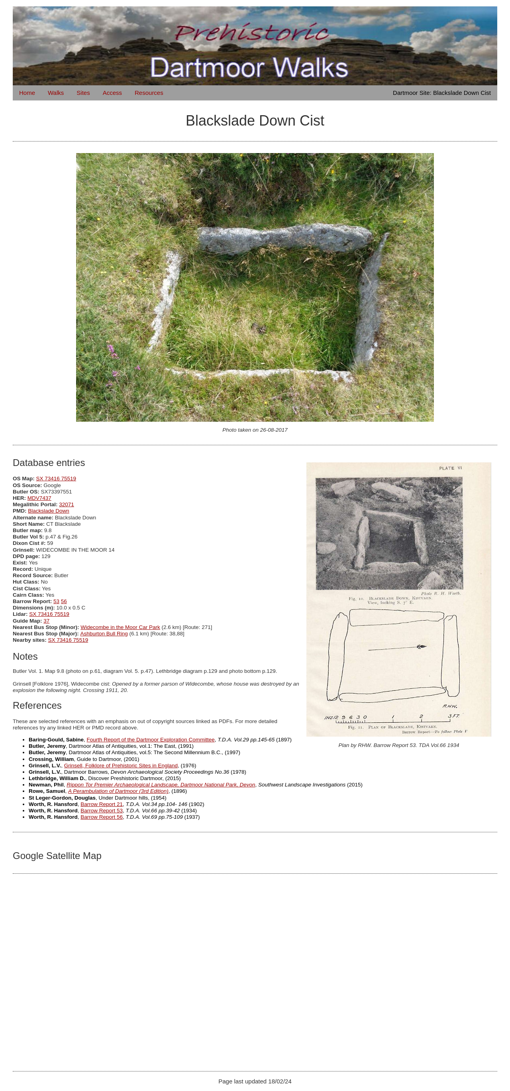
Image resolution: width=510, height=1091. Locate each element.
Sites (83, 92)
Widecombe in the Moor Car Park (120, 627)
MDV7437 (39, 498)
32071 (66, 504)
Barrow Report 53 (101, 811)
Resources (149, 92)
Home (27, 92)
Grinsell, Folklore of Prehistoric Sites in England (121, 766)
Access (112, 92)
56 (64, 601)
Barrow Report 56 (101, 817)
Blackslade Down (48, 511)
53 (56, 601)
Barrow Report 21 (101, 804)
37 (46, 621)
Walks (56, 92)
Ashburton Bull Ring (104, 634)
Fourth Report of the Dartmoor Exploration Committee (151, 740)
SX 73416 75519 (56, 479)
